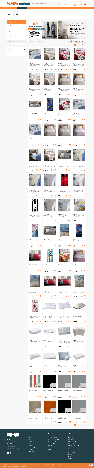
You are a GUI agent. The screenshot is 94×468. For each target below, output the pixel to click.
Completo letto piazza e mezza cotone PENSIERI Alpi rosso (64, 65)
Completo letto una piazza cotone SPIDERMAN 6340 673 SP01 (79, 241)
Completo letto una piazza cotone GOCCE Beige (78, 90)
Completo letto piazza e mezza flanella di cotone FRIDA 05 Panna (34, 191)
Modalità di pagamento (53, 439)
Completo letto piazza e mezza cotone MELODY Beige (49, 140)
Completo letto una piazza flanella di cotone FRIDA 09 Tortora (49, 216)
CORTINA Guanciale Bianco (34, 366)
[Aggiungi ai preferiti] (38, 69)
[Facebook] (8, 453)
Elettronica (12, 7)
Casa (22, 7)
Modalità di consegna (53, 441)
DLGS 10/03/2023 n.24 (73, 443)
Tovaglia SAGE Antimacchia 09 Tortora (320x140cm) (34, 417)
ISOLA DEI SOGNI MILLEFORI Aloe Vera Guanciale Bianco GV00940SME (64, 342)
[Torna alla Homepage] (7, 11)
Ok (91, 464)
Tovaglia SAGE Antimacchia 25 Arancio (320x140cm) (49, 417)
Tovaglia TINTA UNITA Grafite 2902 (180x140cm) (79, 392)
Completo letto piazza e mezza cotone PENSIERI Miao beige (49, 65)
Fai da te (32, 7)
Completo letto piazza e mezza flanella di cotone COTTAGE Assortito (78, 115)
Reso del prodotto (52, 445)
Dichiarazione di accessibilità (75, 445)
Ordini (69, 456)
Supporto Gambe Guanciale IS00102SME (78, 342)
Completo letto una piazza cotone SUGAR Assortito (34, 266)
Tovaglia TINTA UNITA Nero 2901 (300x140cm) (64, 417)
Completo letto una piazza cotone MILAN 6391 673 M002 (64, 191)
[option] (42, 29)
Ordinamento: (80, 41)
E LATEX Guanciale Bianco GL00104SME (78, 367)
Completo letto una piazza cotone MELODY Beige (63, 90)
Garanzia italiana (52, 449)
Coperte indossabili (16, 39)
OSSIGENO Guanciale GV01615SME (62, 367)
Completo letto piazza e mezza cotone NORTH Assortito (48, 241)
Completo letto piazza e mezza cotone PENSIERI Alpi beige (49, 166)
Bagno (16, 33)
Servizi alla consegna (53, 443)
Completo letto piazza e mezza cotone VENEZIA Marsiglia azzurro (34, 166)
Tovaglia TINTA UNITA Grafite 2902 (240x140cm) (79, 417)
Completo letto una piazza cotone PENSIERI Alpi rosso (78, 65)
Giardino (52, 7)
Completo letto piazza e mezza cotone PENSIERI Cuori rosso (64, 115)
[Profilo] (77, 5)
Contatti (50, 447)
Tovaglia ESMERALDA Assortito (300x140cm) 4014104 (35, 392)
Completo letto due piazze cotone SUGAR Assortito (63, 291)
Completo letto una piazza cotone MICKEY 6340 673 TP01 (49, 266)
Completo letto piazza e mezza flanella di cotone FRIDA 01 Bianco (78, 191)
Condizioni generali (52, 437)
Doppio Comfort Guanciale (48, 341)
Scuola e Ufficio (62, 7)
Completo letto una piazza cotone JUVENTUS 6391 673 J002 (34, 216)
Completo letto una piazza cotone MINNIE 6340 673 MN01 (34, 317)
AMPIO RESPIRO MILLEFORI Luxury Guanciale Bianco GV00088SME (49, 317)
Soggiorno (16, 31)
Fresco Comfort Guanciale (34, 341)
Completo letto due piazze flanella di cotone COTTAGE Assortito (34, 65)
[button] (40, 69)
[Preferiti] (82, 5)
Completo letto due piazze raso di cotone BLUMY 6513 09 (34, 115)
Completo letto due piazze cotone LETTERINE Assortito (79, 291)
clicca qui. (25, 466)
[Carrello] (85, 5)
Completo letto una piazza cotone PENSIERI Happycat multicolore (78, 216)
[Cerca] (59, 3)
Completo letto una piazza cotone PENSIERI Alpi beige (34, 90)
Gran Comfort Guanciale (78, 316)
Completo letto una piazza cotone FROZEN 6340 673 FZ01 (34, 241)
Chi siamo (70, 437)
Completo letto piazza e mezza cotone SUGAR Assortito (48, 291)
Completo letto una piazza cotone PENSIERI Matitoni (63, 266)
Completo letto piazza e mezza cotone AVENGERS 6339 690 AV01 (48, 115)
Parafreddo (16, 36)
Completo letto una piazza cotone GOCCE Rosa (78, 140)
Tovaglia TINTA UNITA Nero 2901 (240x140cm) (49, 392)
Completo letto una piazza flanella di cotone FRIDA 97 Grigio (49, 191)
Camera (16, 25)
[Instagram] (10, 453)
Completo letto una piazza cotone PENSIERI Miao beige (49, 90)
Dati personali (71, 452)
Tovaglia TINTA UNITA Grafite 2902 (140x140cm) (64, 392)
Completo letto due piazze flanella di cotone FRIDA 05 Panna (78, 166)
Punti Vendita (71, 439)
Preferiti (70, 458)
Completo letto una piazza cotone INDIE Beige (63, 140)
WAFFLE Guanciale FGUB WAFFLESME (48, 367)
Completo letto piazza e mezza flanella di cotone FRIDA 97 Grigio (63, 216)
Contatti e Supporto (81, 1)
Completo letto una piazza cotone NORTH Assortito (63, 166)
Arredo (42, 7)
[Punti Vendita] (69, 5)
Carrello (70, 454)
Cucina (16, 28)
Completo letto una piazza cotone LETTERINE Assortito (64, 241)
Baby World (72, 7)
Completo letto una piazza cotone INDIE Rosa (78, 266)
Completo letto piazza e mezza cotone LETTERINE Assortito (34, 291)
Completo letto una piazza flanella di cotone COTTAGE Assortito (34, 140)
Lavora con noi (72, 441)
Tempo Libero (82, 7)
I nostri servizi (71, 1)
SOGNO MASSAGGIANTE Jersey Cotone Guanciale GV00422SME (63, 317)
